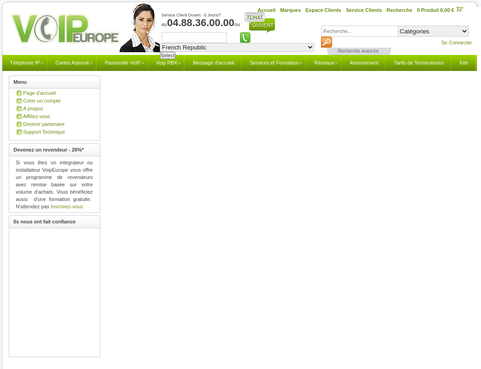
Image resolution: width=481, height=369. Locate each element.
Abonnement (364, 62)
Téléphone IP (25, 62)
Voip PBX (166, 62)
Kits (463, 62)
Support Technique (44, 132)
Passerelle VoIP (123, 62)
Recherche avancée (358, 51)
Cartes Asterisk (72, 62)
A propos (33, 108)
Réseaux (324, 62)
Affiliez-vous (36, 116)
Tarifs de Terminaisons (419, 62)
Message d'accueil (213, 62)
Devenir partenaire (44, 124)
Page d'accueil (39, 93)
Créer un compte (42, 100)
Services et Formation (274, 62)
